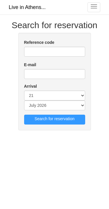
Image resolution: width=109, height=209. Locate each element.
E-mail (30, 64)
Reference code (39, 42)
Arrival (30, 86)
